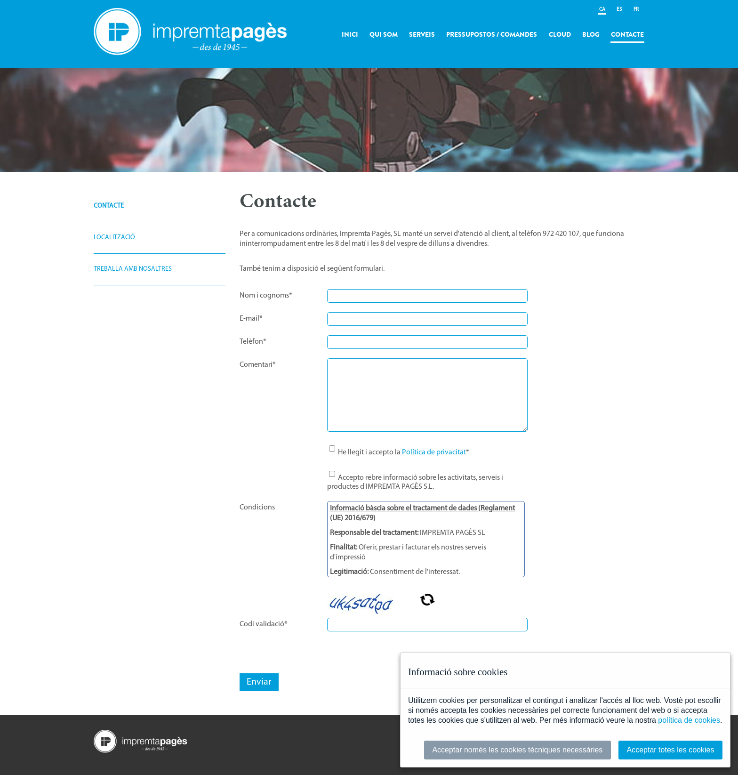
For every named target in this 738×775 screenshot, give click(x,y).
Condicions (257, 507)
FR (636, 9)
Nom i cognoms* (266, 295)
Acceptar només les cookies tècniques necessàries (517, 750)
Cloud (560, 34)
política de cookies (689, 720)
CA (602, 9)
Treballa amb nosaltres (133, 269)
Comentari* (258, 365)
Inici (350, 34)
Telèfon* (253, 342)
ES (619, 9)
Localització (114, 237)
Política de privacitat (434, 452)
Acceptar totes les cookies (670, 750)
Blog (591, 34)
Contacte (627, 34)
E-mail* (251, 319)
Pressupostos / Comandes (491, 34)
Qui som (383, 34)
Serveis (422, 34)
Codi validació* (264, 624)
